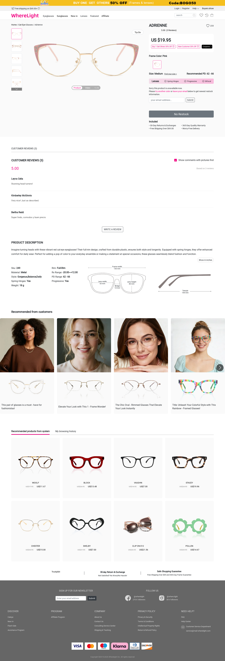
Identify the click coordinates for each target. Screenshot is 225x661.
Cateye (10, 617)
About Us (98, 617)
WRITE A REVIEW (112, 229)
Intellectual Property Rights (149, 625)
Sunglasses (62, 15)
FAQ (183, 617)
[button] (16, 89)
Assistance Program (16, 630)
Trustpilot (56, 571)
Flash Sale (12, 625)
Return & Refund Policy (147, 630)
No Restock (181, 114)
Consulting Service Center (104, 625)
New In (10, 621)
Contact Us (98, 621)
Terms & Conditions (146, 621)
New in (74, 15)
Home (14, 24)
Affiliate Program (58, 617)
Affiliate (105, 15)
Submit (190, 100)
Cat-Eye (21, 24)
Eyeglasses (48, 15)
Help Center (186, 621)
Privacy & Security (145, 617)
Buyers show (208, 8)
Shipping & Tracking (102, 630)
